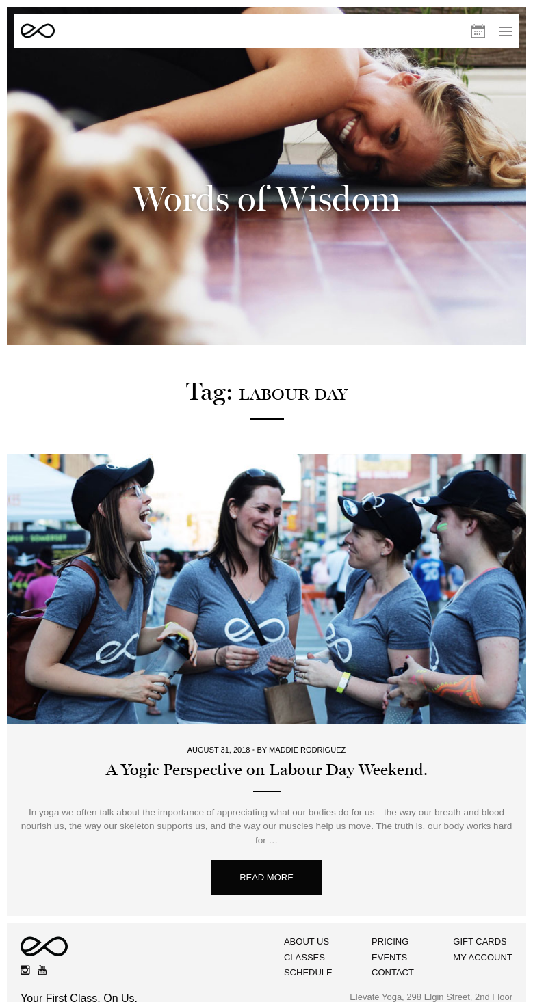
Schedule (305, 965)
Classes (301, 949)
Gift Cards (481, 934)
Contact (391, 965)
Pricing (388, 934)
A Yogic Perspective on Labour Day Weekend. (267, 763)
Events (388, 949)
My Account (483, 949)
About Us (303, 934)
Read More (266, 870)
